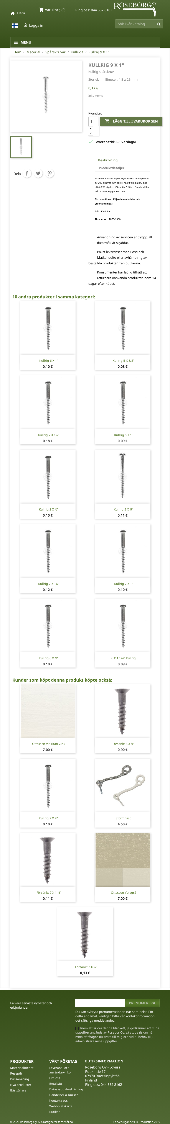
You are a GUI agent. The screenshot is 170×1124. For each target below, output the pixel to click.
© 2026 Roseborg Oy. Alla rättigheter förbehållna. (41, 1122)
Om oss (54, 1078)
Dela (27, 173)
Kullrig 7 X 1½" (48, 435)
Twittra (38, 173)
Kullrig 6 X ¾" (48, 658)
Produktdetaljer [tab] (111, 168)
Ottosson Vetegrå (123, 892)
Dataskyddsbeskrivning (66, 1089)
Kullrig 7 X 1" (123, 584)
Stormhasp (124, 818)
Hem (21, 13)
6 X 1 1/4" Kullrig (123, 658)
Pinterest (49, 173)
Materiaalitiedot (21, 1068)
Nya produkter (20, 1085)
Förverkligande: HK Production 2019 (136, 1122)
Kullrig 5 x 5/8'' (123, 360)
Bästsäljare (18, 1090)
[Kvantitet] (93, 121)
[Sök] (139, 23)
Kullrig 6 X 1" (48, 360)
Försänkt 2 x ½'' (86, 967)
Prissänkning (19, 1079)
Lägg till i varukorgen (131, 121)
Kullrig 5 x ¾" (123, 509)
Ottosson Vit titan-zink (48, 744)
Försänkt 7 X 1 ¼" (48, 892)
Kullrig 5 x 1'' (123, 435)
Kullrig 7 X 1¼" (48, 584)
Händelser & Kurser (63, 1095)
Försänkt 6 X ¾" (123, 744)
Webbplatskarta (60, 1106)
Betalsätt (55, 1083)
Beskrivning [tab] (107, 160)
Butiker (54, 1112)
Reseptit (16, 1073)
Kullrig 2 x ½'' (48, 509)
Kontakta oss (58, 1100)
